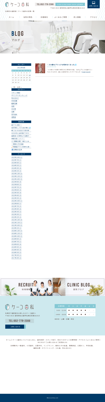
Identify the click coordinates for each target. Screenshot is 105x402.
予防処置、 (90, 345)
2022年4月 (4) (16, 209)
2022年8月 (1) (16, 203)
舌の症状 (14, 114)
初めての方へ (63, 340)
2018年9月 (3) (16, 239)
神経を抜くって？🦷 (18, 139)
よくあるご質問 (60, 17)
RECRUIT (42, 342)
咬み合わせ (15, 98)
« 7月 (13, 87)
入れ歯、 (59, 348)
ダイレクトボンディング (19, 95)
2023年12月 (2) (16, 174)
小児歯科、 (31, 345)
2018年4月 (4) (16, 250)
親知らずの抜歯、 (62, 345)
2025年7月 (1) (16, 160)
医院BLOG (63, 342)
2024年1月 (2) (16, 171)
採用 (12, 106)
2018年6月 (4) (16, 244)
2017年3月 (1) (16, 255)
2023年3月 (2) (16, 198)
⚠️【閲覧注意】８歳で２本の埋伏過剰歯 (24, 141)
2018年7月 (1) (16, 242)
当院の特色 (27, 17)
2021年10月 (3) (16, 225)
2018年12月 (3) (16, 231)
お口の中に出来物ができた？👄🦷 (22, 133)
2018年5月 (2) (16, 247)
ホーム (11, 17)
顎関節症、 (73, 345)
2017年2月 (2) (16, 258)
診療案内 (44, 17)
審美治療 (14, 103)
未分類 (13, 109)
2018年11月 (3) (16, 233)
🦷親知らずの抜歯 (17, 144)
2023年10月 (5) (16, 179)
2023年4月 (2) (16, 195)
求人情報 (77, 17)
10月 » (19, 87)
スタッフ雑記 (15, 93)
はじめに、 (33, 340)
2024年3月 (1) (16, 165)
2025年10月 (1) (16, 157)
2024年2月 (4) (16, 168)
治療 (12, 112)
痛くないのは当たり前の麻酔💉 (21, 130)
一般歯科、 (22, 345)
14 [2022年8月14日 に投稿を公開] (30, 75)
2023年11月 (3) (16, 176)
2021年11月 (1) (16, 223)
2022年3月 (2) (16, 212)
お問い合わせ (52, 342)
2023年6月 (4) (16, 190)
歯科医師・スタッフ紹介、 (47, 340)
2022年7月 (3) (16, 206)
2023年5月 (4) (16, 193)
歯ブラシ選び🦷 (16, 125)
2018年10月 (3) (16, 236)
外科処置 (14, 101)
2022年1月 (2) (16, 217)
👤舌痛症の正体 (16, 149)
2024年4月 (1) (16, 163)
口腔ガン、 (82, 345)
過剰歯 (13, 117)
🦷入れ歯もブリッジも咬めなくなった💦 (62, 65)
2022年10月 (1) (16, 201)
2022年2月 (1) (16, 214)
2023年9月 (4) (16, 182)
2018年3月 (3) (16, 252)
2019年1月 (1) (16, 228)
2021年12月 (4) (16, 220)
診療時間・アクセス (77, 340)
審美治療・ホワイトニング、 (44, 348)
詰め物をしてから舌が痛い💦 (21, 128)
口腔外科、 (39, 345)
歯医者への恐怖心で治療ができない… (23, 136)
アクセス (93, 17)
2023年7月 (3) (16, 187)
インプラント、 (49, 345)
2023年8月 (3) (16, 184)
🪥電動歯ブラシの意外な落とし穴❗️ (23, 147)
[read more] (86, 72)
